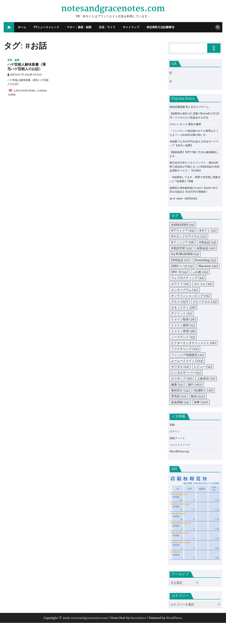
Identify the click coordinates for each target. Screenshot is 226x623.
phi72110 (13, 74)
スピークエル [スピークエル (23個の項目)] (205, 301)
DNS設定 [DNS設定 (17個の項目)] (180, 260)
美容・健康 (13, 60)
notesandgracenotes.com (113, 9)
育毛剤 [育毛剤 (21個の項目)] (178, 396)
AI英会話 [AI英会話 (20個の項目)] (205, 248)
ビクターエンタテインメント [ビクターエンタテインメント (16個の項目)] (193, 343)
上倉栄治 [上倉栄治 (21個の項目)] (206, 378)
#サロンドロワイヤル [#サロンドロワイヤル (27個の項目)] (189, 236)
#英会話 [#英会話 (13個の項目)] (207, 242)
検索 (214, 48)
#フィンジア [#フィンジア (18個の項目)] (182, 242)
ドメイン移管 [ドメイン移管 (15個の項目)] (183, 325)
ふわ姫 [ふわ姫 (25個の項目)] (200, 272)
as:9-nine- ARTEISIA (183, 198)
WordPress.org (179, 451)
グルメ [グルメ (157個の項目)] (179, 301)
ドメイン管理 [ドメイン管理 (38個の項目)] (183, 331)
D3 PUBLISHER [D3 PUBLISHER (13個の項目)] (185, 254)
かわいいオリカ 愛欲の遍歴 (185, 124)
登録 (172, 424)
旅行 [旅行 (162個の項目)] (195, 384)
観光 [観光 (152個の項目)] (198, 396)
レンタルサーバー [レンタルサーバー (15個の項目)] (186, 372)
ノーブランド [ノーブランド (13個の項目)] (183, 337)
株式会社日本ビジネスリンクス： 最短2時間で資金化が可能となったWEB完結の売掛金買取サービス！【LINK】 (194, 166)
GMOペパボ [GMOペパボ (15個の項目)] (182, 266)
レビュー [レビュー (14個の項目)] (203, 366)
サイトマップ (131, 27)
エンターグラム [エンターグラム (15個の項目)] (184, 290)
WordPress (174, 618)
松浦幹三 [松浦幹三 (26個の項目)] (203, 390)
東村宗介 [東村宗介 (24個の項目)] (180, 390)
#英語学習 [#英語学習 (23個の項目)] (181, 248)
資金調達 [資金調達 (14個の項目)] (180, 402)
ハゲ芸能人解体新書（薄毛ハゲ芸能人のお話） (26, 67)
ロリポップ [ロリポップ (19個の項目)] (181, 378)
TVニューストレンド (46, 27)
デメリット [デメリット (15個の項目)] (181, 313)
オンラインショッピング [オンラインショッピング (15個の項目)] (190, 295)
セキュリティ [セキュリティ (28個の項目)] (183, 307)
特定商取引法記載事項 (160, 27)
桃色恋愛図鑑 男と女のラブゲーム (189, 107)
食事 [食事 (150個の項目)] (201, 402)
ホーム (22, 27)
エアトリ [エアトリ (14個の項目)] (180, 283)
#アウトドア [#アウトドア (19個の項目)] (183, 230)
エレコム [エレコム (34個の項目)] (203, 283)
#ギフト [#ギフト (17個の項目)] (207, 230)
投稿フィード (177, 438)
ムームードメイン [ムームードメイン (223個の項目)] (187, 361)
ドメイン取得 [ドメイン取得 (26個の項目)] (183, 319)
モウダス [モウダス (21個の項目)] (180, 366)
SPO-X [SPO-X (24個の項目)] (179, 272)
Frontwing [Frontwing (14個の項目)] (205, 260)
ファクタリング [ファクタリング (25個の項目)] (185, 349)
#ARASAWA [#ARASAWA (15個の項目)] (183, 224)
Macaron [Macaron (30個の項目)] (208, 266)
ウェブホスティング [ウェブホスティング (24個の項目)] (188, 278)
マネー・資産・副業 (79, 27)
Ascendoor (138, 618)
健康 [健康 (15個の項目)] (177, 384)
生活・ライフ (107, 27)
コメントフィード (180, 444)
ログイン (175, 431)
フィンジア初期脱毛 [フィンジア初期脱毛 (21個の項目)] (187, 355)
